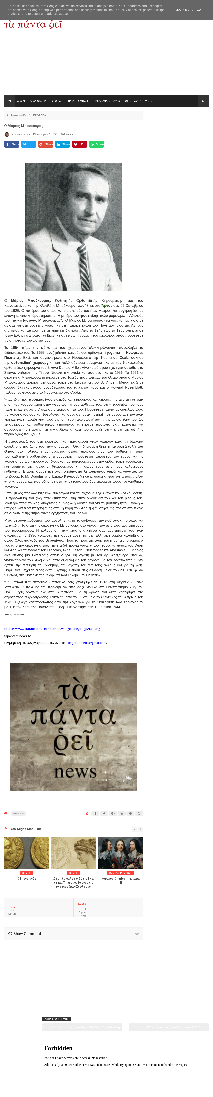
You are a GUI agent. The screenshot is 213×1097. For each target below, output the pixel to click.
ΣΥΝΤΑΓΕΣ (84, 100)
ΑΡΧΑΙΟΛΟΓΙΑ (38, 100)
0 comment (68, 134)
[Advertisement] (106, 65)
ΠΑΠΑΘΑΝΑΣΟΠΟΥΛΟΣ (107, 100)
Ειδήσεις (189, 1071)
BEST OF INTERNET (120, 872)
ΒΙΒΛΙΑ (70, 100)
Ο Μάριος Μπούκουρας (23, 126)
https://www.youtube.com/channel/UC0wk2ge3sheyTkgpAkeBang (165, 125)
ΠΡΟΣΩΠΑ (39, 115)
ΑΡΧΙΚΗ (21, 100)
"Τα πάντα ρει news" (44, 1090)
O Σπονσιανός (26, 878)
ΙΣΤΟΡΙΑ (56, 100)
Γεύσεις (148, 1071)
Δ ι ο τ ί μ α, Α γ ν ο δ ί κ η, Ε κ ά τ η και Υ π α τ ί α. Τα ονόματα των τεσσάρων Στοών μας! (73, 882)
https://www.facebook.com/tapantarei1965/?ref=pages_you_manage (194, 125)
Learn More (184, 9)
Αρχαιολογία (24, 1071)
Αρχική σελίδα (19, 115)
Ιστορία (64, 1071)
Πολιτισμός (106, 1071)
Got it (201, 9)
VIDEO (149, 100)
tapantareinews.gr (197, 1090)
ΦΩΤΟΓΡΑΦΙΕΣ (132, 100)
